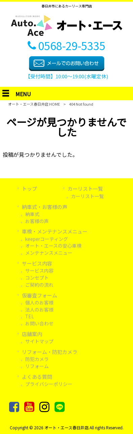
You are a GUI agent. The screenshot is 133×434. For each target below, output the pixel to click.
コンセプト (37, 277)
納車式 (32, 214)
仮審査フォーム (39, 295)
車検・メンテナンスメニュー (55, 231)
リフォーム (37, 366)
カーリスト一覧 (85, 188)
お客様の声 (37, 221)
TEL (29, 316)
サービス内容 (37, 263)
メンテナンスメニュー (48, 252)
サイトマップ (39, 341)
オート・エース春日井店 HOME (34, 104)
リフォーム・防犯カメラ (49, 351)
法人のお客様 (39, 309)
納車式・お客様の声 (44, 206)
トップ (29, 188)
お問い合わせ (39, 323)
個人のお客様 (39, 302)
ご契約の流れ (39, 284)
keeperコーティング (46, 239)
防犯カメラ (37, 359)
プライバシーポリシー (48, 384)
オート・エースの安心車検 (53, 245)
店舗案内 (32, 333)
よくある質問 (37, 376)
